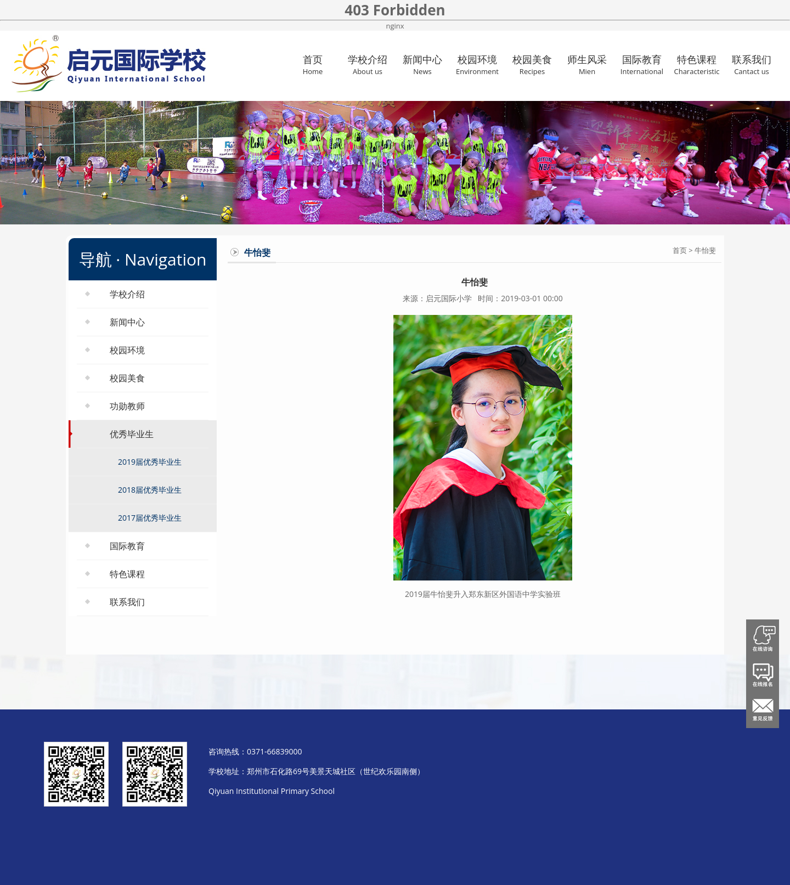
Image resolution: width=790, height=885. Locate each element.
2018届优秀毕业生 (150, 489)
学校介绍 (367, 64)
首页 (312, 64)
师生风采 (587, 64)
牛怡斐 (705, 250)
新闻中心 (422, 64)
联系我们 (751, 64)
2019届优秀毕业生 (150, 461)
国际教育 (641, 64)
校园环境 (477, 64)
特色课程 (696, 64)
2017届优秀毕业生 (150, 517)
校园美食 (532, 64)
